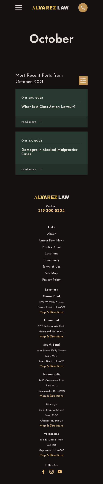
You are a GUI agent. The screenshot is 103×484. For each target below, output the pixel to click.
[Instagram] (51, 472)
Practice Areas (51, 247)
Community (51, 260)
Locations (51, 253)
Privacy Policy (51, 279)
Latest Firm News (51, 240)
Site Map (51, 273)
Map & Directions (51, 312)
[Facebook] (43, 472)
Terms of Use (51, 266)
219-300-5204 (51, 210)
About (51, 234)
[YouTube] (60, 472)
